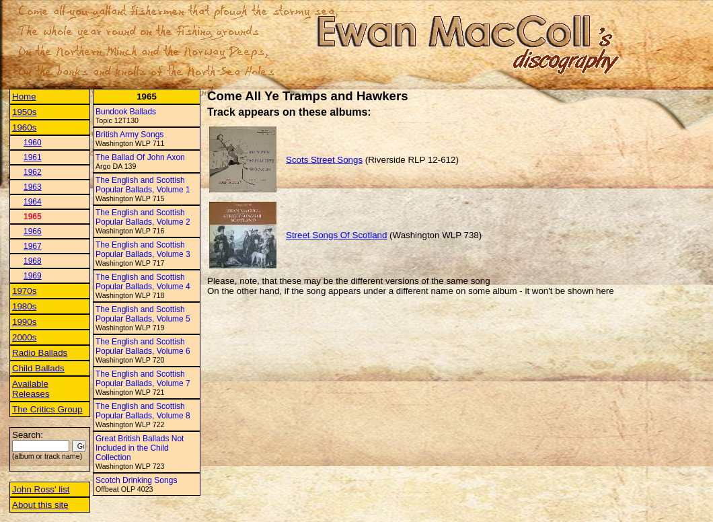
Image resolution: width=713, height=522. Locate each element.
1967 (33, 246)
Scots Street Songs (324, 160)
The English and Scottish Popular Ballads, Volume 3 (143, 249)
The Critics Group (47, 409)
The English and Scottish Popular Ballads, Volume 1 (143, 185)
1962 (33, 172)
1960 (33, 142)
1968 (33, 261)
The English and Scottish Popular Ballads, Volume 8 (143, 411)
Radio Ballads (39, 353)
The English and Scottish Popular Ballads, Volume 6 (143, 346)
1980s (24, 306)
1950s (24, 112)
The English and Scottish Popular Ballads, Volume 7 (143, 378)
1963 (33, 187)
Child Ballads (38, 368)
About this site (40, 505)
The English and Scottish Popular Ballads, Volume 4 (143, 281)
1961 (33, 157)
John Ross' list (41, 489)
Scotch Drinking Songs (136, 480)
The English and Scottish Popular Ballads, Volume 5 (143, 314)
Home (24, 96)
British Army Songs (129, 134)
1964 (33, 202)
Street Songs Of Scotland (336, 235)
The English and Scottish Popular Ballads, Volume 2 (143, 217)
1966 (33, 231)
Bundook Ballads (126, 111)
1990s (24, 322)
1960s (24, 127)
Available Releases (31, 389)
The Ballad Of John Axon (140, 157)
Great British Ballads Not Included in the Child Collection (140, 448)
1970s (24, 291)
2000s (24, 337)
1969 (33, 276)
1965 (33, 216)
